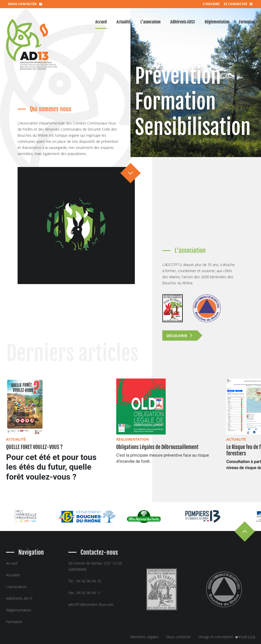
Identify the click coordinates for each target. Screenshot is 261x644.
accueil (101, 21)
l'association (150, 21)
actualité (123, 21)
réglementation (217, 21)
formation (247, 21)
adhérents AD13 (182, 21)
